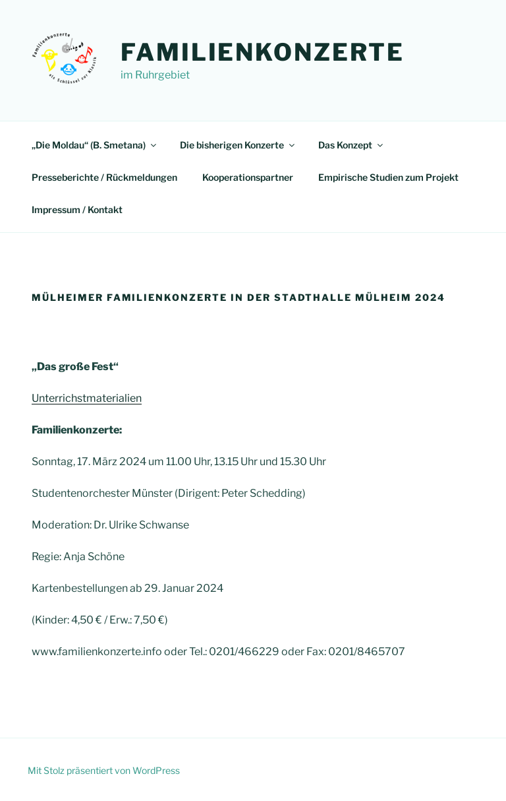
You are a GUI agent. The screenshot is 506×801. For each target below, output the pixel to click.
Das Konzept (351, 144)
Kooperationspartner (247, 177)
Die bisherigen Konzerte (238, 144)
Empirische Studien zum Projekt (388, 177)
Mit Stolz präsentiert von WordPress (104, 770)
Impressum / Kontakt (77, 209)
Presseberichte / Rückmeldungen (104, 177)
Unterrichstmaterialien (87, 398)
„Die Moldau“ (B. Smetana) (95, 144)
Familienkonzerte (263, 52)
